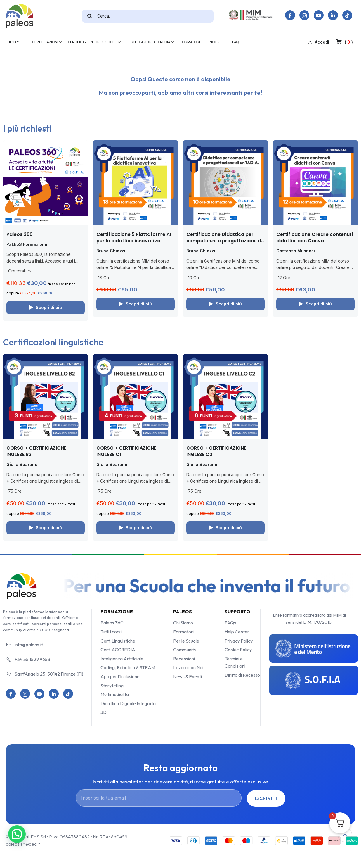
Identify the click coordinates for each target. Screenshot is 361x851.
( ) (344, 41)
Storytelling (112, 685)
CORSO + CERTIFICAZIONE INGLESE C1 (126, 451)
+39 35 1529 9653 (32, 659)
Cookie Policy (238, 650)
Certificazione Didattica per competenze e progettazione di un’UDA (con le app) (224, 241)
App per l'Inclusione (120, 676)
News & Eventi (187, 676)
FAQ (235, 42)
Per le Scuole (186, 641)
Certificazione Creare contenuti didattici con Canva (314, 237)
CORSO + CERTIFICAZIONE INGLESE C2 (216, 451)
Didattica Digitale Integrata (128, 703)
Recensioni (184, 659)
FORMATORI (190, 42)
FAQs (230, 623)
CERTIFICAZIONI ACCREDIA (148, 42)
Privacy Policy (239, 641)
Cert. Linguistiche (117, 641)
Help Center (237, 632)
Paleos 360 (19, 234)
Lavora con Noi (188, 667)
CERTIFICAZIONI (45, 42)
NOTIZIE (216, 42)
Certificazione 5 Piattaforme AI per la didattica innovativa (133, 237)
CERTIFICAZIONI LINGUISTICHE (92, 42)
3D (103, 712)
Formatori (183, 632)
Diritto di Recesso (242, 675)
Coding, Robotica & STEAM (127, 667)
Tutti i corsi (111, 632)
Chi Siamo (183, 623)
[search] (89, 16)
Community (184, 650)
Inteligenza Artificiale (121, 659)
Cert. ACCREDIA (117, 650)
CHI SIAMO (13, 42)
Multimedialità (114, 694)
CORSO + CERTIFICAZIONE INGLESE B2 (36, 451)
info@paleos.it (29, 645)
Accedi (318, 41)
